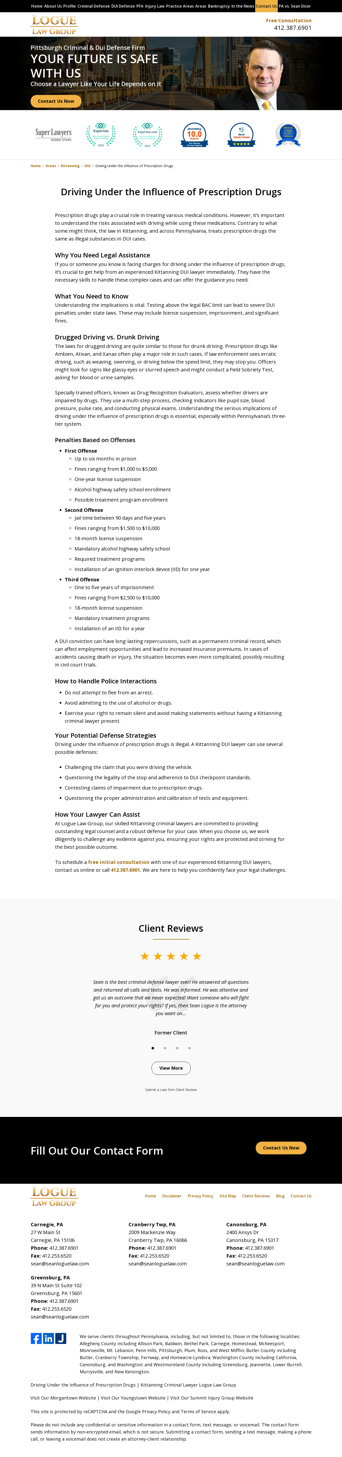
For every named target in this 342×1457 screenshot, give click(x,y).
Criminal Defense (93, 6)
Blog (280, 1196)
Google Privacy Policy (148, 1411)
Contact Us (266, 6)
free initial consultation (119, 862)
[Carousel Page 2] (165, 1048)
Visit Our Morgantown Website (63, 1398)
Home (37, 6)
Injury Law (155, 6)
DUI (87, 165)
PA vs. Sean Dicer (295, 6)
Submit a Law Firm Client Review (171, 1089)
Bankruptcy (219, 6)
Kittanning (70, 165)
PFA (139, 6)
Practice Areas (180, 6)
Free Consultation (289, 20)
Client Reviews (256, 1196)
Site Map (228, 1196)
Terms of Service (198, 1411)
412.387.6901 (293, 27)
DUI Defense (123, 6)
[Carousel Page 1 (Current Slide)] (153, 1048)
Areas (200, 6)
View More (171, 1068)
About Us (53, 6)
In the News (243, 6)
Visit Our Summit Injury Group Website (211, 1398)
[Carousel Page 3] (177, 1048)
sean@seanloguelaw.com (60, 1263)
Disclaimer (172, 1196)
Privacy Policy (200, 1196)
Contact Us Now (56, 101)
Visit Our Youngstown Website (133, 1398)
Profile (69, 6)
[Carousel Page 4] (189, 1048)
